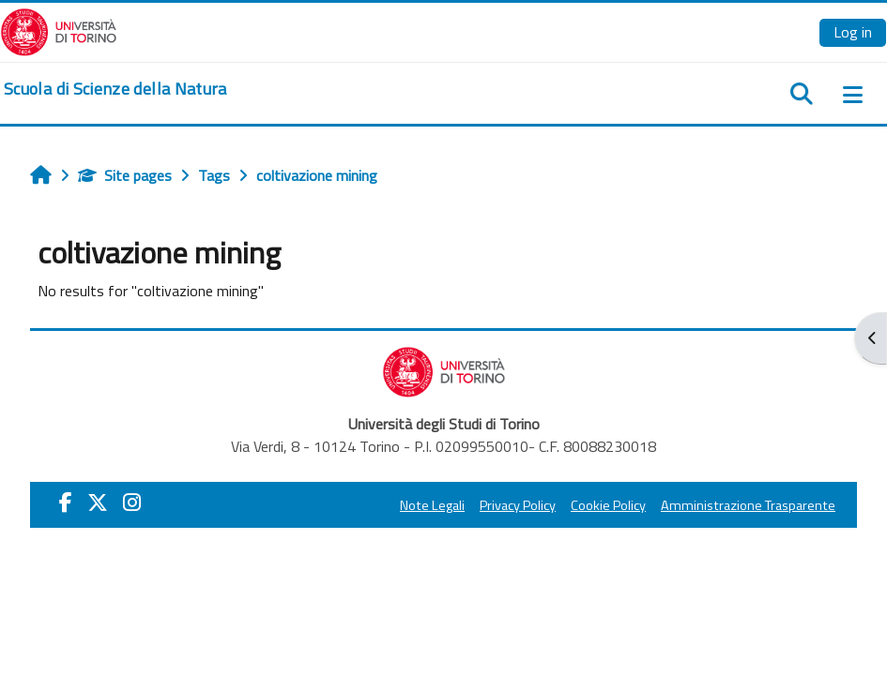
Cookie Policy (608, 505)
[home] (115, 89)
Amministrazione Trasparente (748, 505)
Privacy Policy (518, 505)
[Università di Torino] (58, 30)
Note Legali (432, 505)
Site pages (125, 175)
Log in (852, 32)
